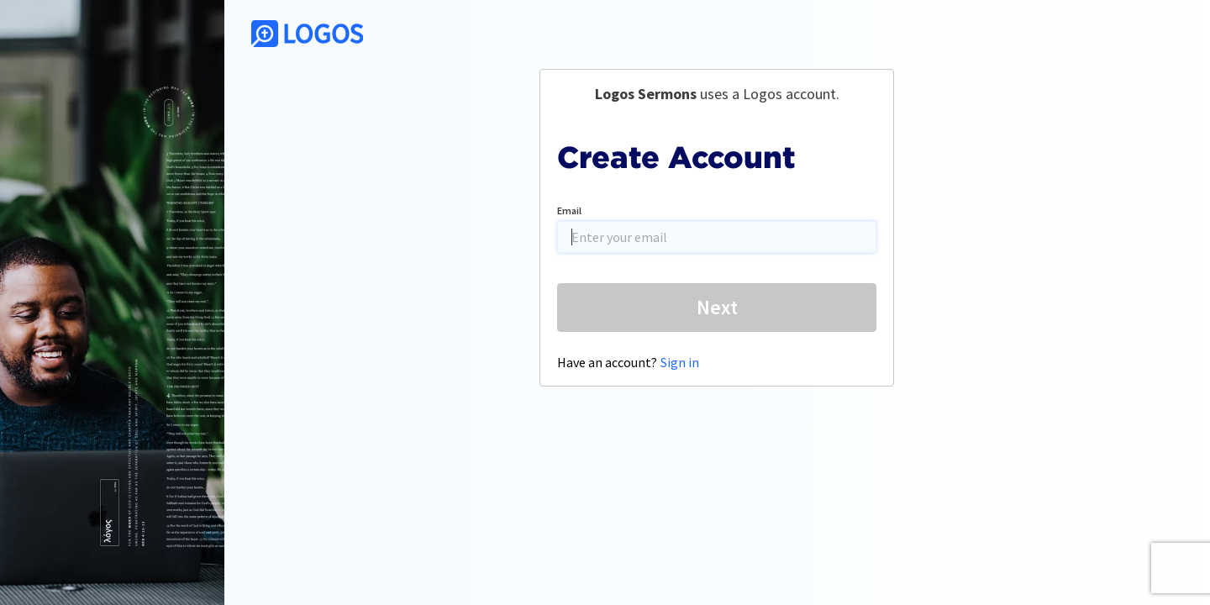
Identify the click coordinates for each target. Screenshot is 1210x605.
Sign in (679, 362)
